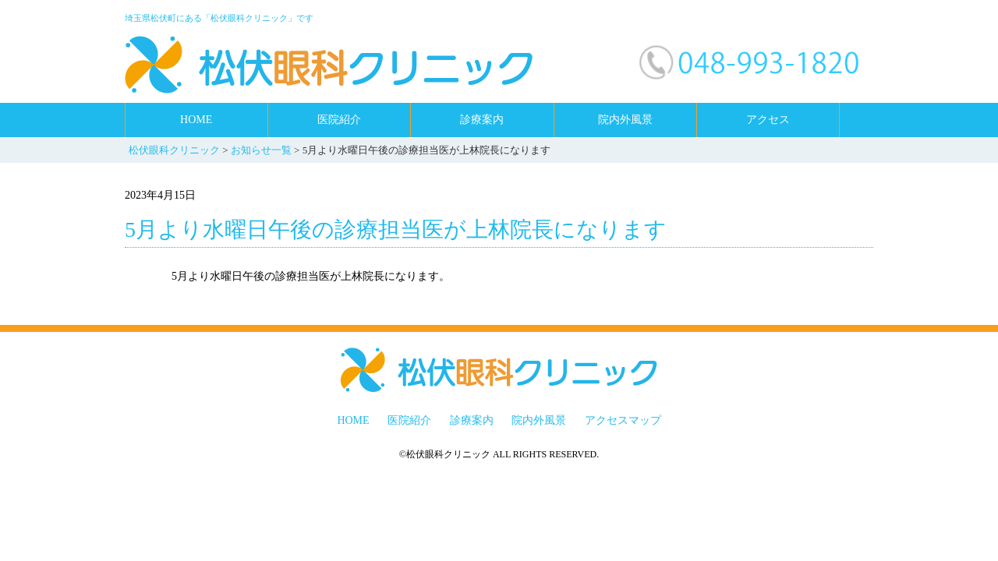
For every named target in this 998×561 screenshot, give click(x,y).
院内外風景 (625, 119)
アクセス (768, 119)
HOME (196, 119)
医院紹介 (339, 119)
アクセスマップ (623, 420)
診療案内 (482, 119)
